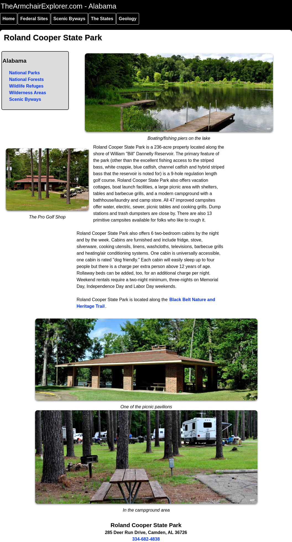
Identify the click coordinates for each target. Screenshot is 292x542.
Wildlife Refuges (26, 86)
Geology (128, 18)
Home (8, 18)
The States (102, 18)
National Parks (24, 72)
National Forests (26, 79)
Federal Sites (34, 18)
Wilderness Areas (27, 92)
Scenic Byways (69, 18)
